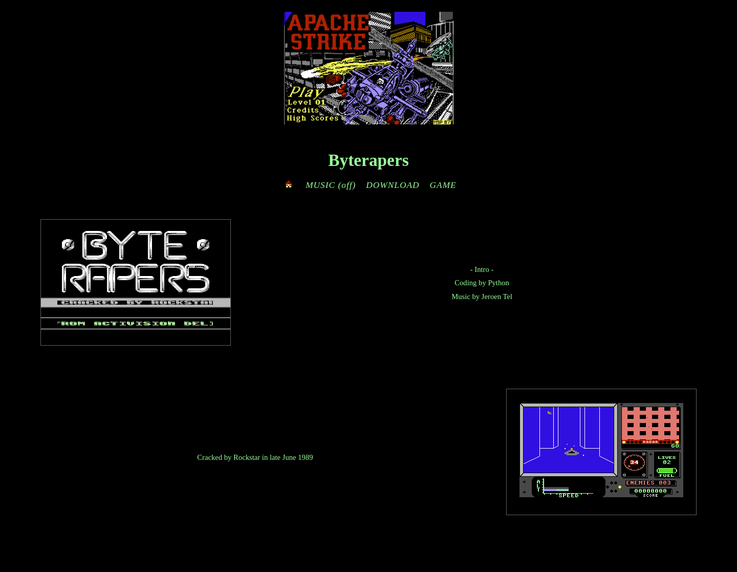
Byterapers (368, 160)
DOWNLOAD (392, 185)
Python (498, 283)
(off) (347, 185)
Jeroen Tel (497, 296)
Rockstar (246, 457)
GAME (443, 185)
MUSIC (320, 185)
